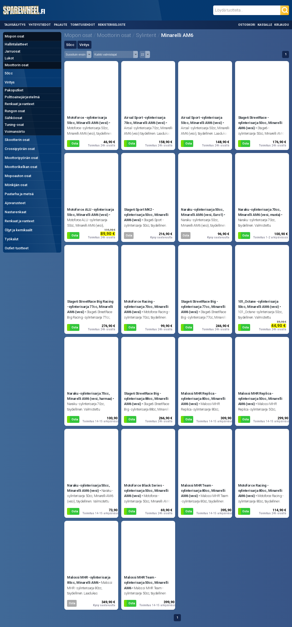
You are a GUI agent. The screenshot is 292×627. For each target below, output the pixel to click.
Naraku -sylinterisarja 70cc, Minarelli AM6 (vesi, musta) (259, 212)
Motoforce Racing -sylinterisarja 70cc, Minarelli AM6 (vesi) (146, 306)
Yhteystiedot (39, 25)
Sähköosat (13, 118)
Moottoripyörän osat (21, 158)
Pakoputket (14, 90)
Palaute (60, 25)
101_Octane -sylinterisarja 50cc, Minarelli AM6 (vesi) (258, 304)
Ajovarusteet (15, 203)
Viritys (10, 82)
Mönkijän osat (16, 185)
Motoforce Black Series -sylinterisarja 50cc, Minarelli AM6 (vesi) (146, 490)
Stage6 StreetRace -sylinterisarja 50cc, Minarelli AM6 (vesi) (260, 122)
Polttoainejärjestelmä (22, 97)
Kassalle (265, 25)
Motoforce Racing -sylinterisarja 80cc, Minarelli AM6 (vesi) (260, 490)
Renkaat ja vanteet (19, 104)
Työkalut (11, 239)
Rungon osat (15, 111)
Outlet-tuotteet (16, 248)
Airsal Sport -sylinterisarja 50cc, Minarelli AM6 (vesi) (201, 120)
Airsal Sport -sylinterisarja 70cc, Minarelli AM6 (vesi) (144, 120)
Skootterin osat (17, 140)
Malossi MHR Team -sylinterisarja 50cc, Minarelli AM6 (146, 582)
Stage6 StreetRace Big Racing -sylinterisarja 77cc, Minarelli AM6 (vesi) (90, 306)
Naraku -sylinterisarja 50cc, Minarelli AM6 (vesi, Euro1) (202, 212)
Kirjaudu (281, 25)
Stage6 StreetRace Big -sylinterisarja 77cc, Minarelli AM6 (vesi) (203, 306)
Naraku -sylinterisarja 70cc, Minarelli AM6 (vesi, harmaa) (89, 396)
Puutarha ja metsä (19, 194)
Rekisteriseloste (111, 25)
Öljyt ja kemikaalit (18, 230)
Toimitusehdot (82, 25)
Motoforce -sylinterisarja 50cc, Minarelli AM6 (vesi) (87, 120)
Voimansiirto (15, 131)
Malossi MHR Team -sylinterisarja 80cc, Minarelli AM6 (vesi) (203, 490)
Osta (74, 143)
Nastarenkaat (15, 212)
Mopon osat (14, 36)
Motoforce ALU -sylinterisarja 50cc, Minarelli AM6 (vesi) (90, 212)
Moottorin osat (16, 65)
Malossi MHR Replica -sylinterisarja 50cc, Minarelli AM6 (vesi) (260, 398)
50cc (9, 73)
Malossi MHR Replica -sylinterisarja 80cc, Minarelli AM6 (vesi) (203, 398)
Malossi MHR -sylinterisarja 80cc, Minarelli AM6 (88, 580)
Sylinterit (146, 35)
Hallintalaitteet (16, 44)
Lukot (9, 58)
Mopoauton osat (18, 176)
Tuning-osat (14, 125)
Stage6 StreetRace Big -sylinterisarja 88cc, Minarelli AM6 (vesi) (146, 398)
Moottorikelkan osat (21, 167)
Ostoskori (246, 25)
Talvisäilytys (14, 25)
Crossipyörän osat (20, 149)
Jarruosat (12, 51)
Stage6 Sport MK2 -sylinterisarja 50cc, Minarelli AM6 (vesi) (146, 214)
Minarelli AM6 (177, 35)
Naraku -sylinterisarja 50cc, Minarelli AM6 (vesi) (88, 488)
